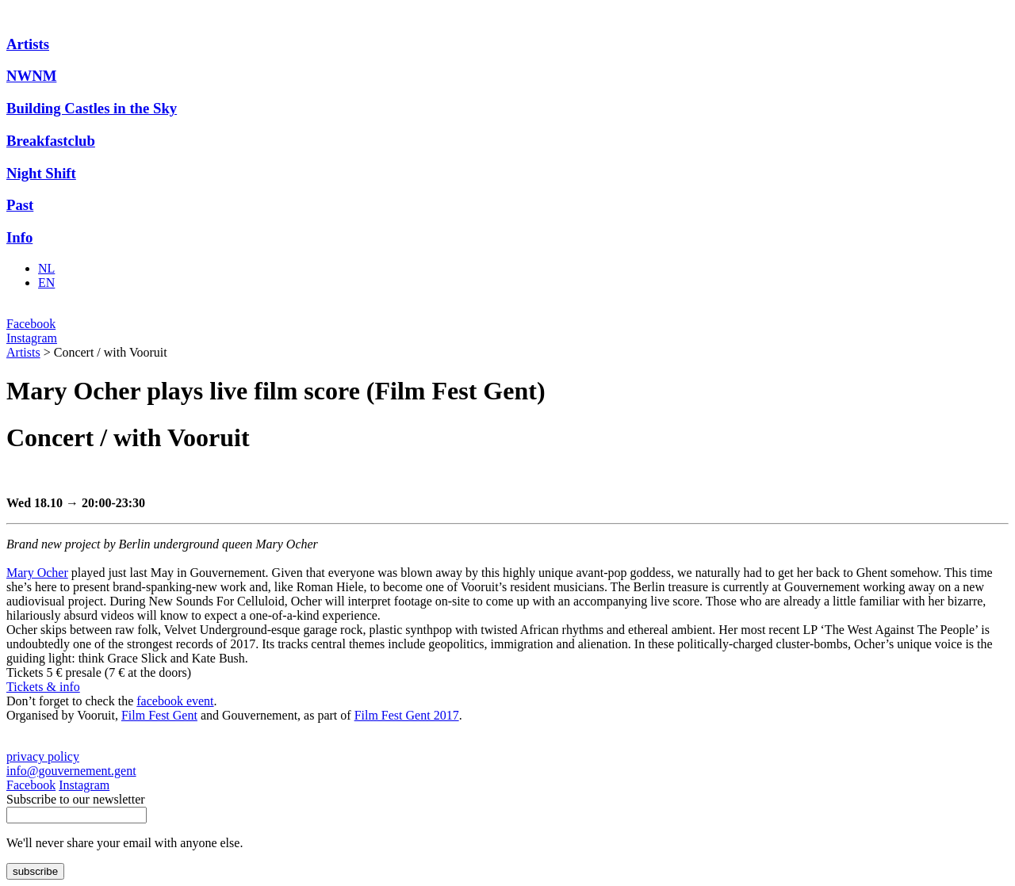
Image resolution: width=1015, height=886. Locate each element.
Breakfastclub (50, 140)
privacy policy (42, 756)
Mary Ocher (37, 572)
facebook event (174, 701)
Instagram (31, 338)
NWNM (31, 75)
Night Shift (41, 173)
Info (19, 237)
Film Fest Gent (159, 715)
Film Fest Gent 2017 (406, 715)
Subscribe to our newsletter (75, 799)
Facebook (31, 323)
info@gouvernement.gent (71, 770)
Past (19, 205)
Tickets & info (43, 686)
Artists (27, 44)
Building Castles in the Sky (91, 108)
